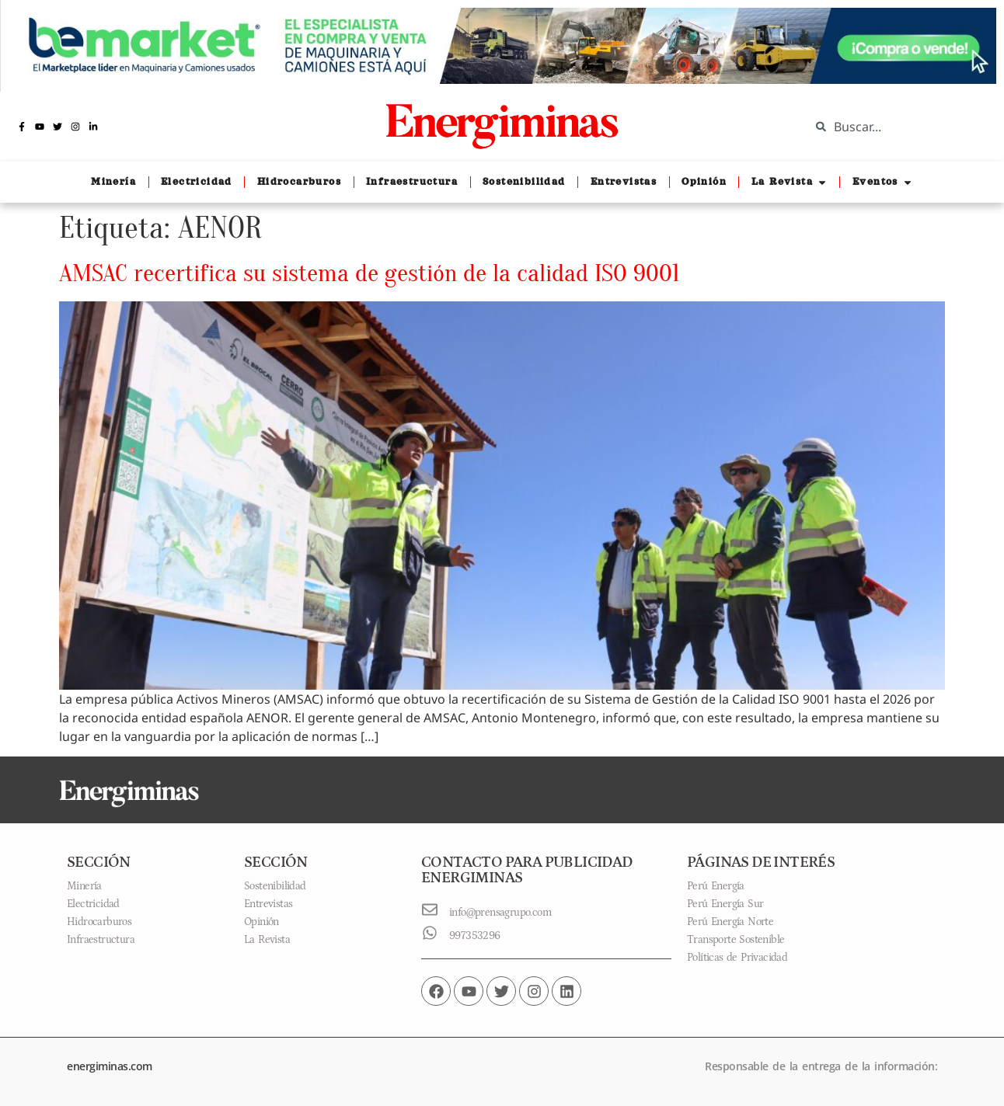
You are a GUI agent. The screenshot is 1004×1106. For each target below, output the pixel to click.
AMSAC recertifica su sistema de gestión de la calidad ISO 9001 (369, 273)
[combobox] (895, 127)
